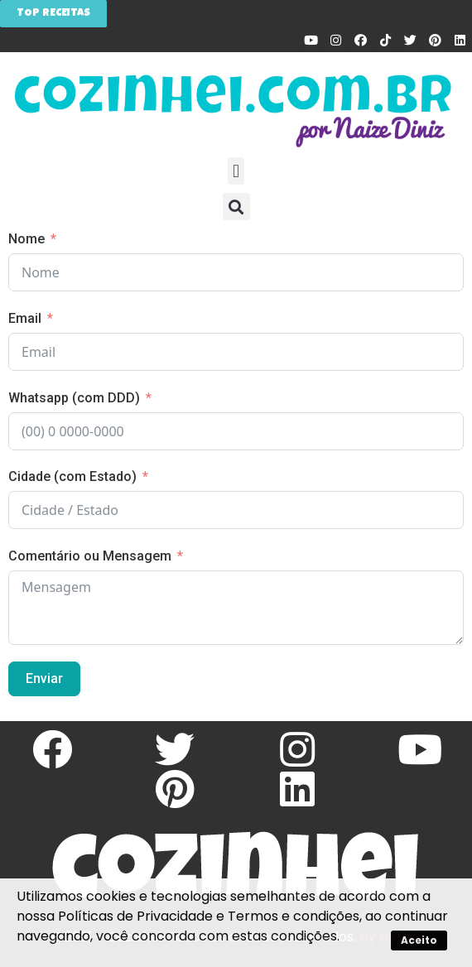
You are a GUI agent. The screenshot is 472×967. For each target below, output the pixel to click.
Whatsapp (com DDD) (74, 398)
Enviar (44, 678)
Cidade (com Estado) (72, 476)
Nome (26, 239)
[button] (235, 171)
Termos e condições (293, 916)
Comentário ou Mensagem (89, 556)
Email (24, 318)
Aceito (419, 940)
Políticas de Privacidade (135, 916)
